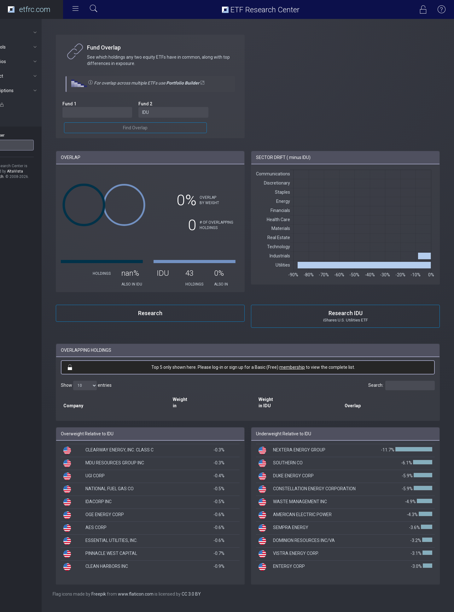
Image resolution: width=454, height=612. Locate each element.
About (33, 32)
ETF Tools (33, 47)
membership (303, 372)
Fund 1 (91, 103)
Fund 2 (162, 103)
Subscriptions (33, 90)
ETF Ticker (17, 135)
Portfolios (33, 61)
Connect (33, 76)
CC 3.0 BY (212, 599)
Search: (401, 391)
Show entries (107, 391)
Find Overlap (152, 127)
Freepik (120, 599)
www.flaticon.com (157, 599)
